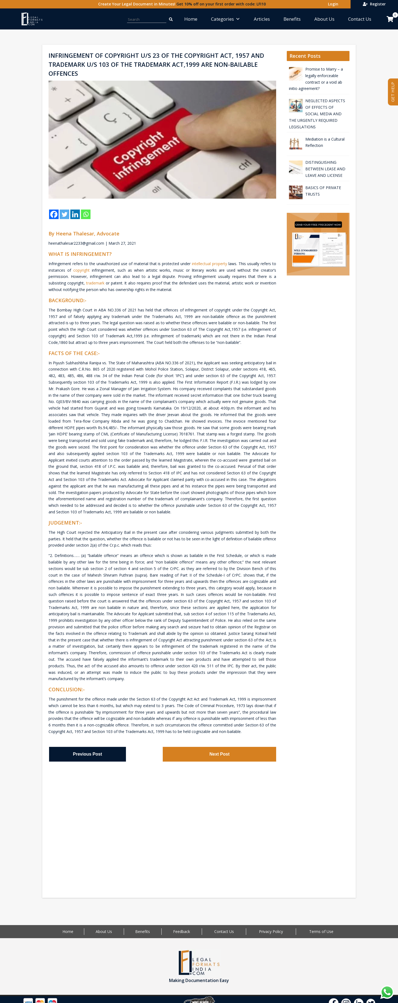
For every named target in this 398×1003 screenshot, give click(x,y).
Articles (262, 19)
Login (332, 4)
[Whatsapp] (86, 214)
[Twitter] (64, 214)
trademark (95, 283)
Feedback (181, 931)
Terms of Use (321, 931)
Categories (225, 19)
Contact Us (359, 19)
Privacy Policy (271, 931)
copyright (81, 270)
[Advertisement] (162, 825)
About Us (324, 19)
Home (190, 19)
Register (374, 4)
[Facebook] (54, 214)
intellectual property (209, 263)
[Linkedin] (75, 214)
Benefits (292, 19)
